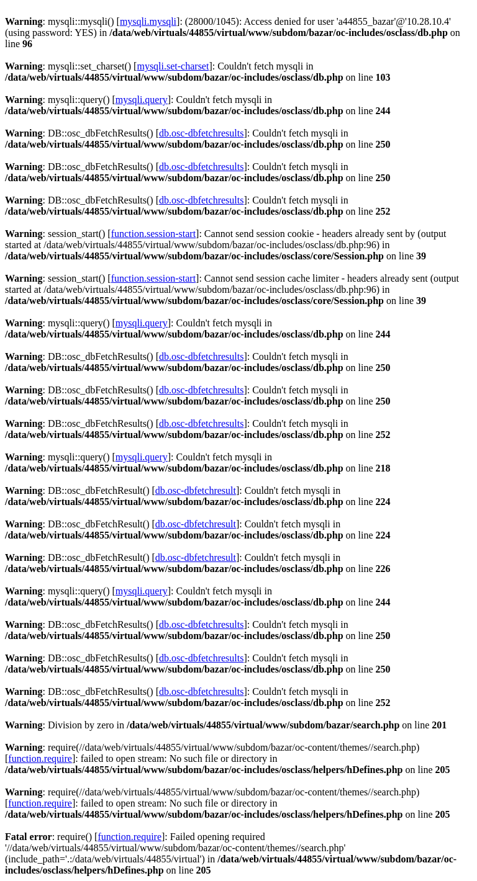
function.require (40, 758)
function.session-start (153, 233)
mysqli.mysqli (148, 21)
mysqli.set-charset (173, 66)
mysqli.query (142, 99)
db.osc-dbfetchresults (201, 133)
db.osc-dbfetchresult (195, 490)
